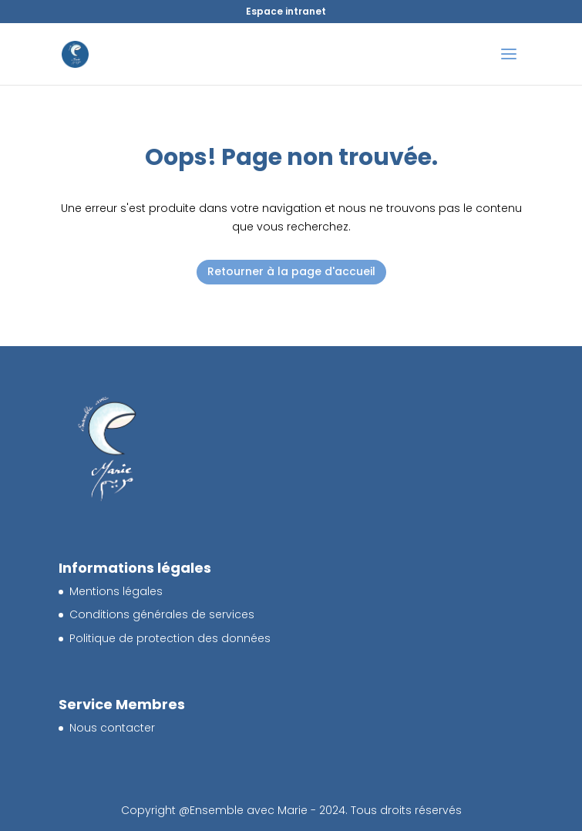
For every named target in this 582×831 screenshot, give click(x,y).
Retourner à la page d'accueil (291, 271)
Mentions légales (116, 591)
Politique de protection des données (170, 638)
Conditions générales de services (161, 614)
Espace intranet (286, 11)
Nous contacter (112, 727)
